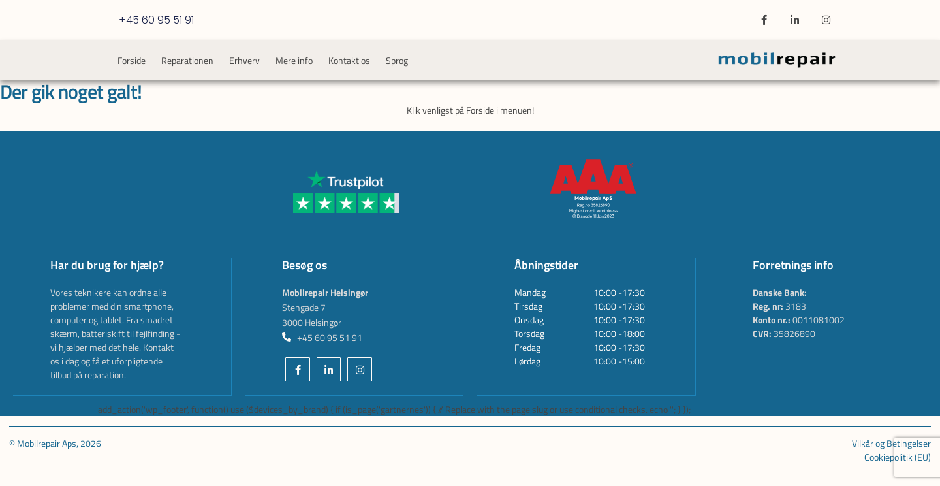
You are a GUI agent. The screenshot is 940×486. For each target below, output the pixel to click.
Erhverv (244, 60)
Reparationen (187, 60)
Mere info (294, 60)
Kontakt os (349, 60)
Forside (132, 60)
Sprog (397, 60)
